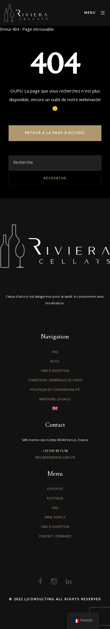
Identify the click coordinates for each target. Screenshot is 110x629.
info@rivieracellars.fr (55, 458)
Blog (55, 361)
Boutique (55, 498)
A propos (55, 489)
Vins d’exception (55, 371)
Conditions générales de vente (55, 380)
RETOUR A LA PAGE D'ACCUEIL (55, 133)
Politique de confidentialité (55, 390)
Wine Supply (55, 517)
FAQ (55, 352)
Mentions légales (54, 399)
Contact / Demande (55, 536)
